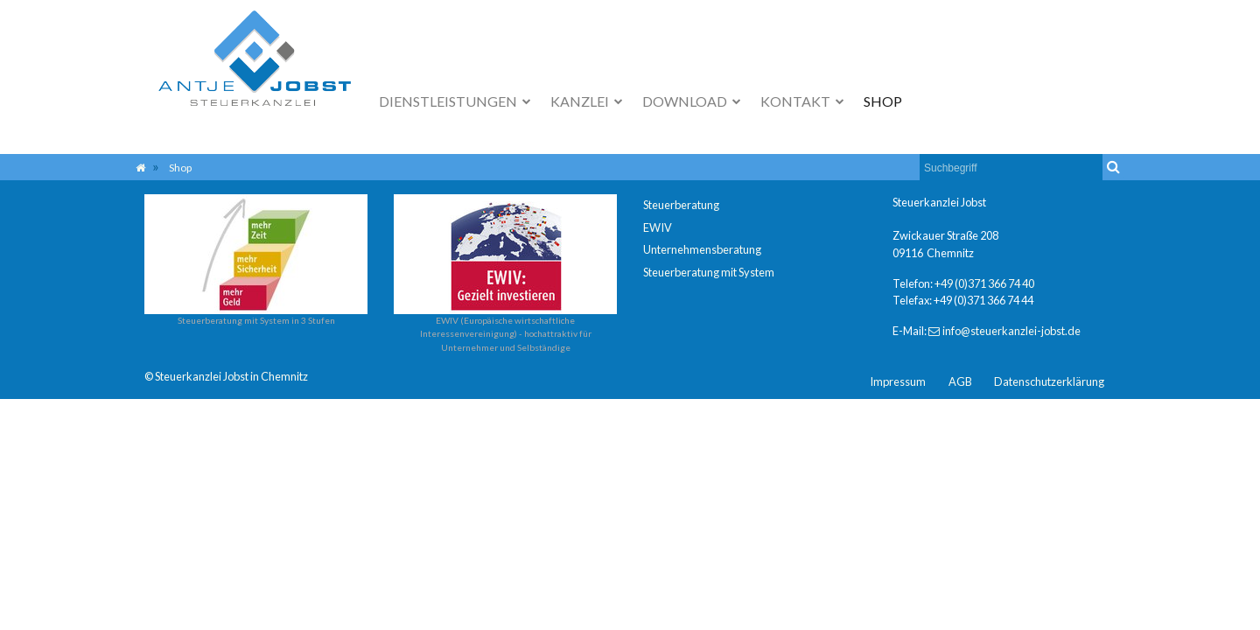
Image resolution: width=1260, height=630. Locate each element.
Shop (883, 101)
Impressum (898, 381)
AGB (960, 381)
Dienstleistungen (449, 101)
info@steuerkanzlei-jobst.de (1011, 331)
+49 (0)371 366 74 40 (984, 283)
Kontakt (796, 101)
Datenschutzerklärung (1049, 381)
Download (686, 101)
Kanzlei (581, 101)
